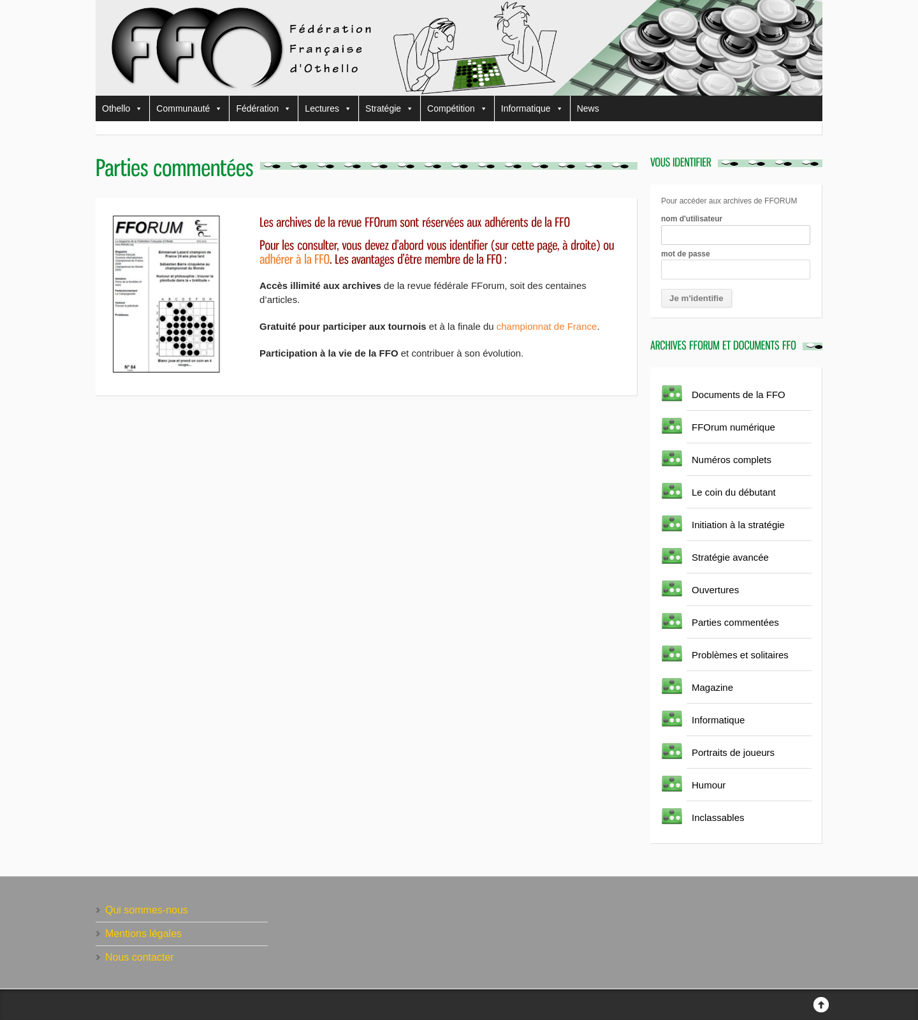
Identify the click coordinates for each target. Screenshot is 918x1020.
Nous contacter (139, 957)
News (588, 108)
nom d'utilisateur (691, 218)
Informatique (532, 108)
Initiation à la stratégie (738, 524)
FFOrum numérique (733, 427)
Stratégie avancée (730, 557)
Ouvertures (715, 589)
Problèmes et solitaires (740, 654)
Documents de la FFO (738, 394)
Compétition (457, 108)
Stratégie (389, 108)
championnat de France (547, 326)
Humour (708, 785)
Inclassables (718, 817)
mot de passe (685, 253)
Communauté (189, 108)
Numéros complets (731, 459)
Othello (122, 108)
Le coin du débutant (734, 492)
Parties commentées (735, 622)
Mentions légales (143, 933)
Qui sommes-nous (146, 910)
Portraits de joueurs (733, 752)
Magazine (712, 687)
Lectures (328, 108)
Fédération (263, 108)
